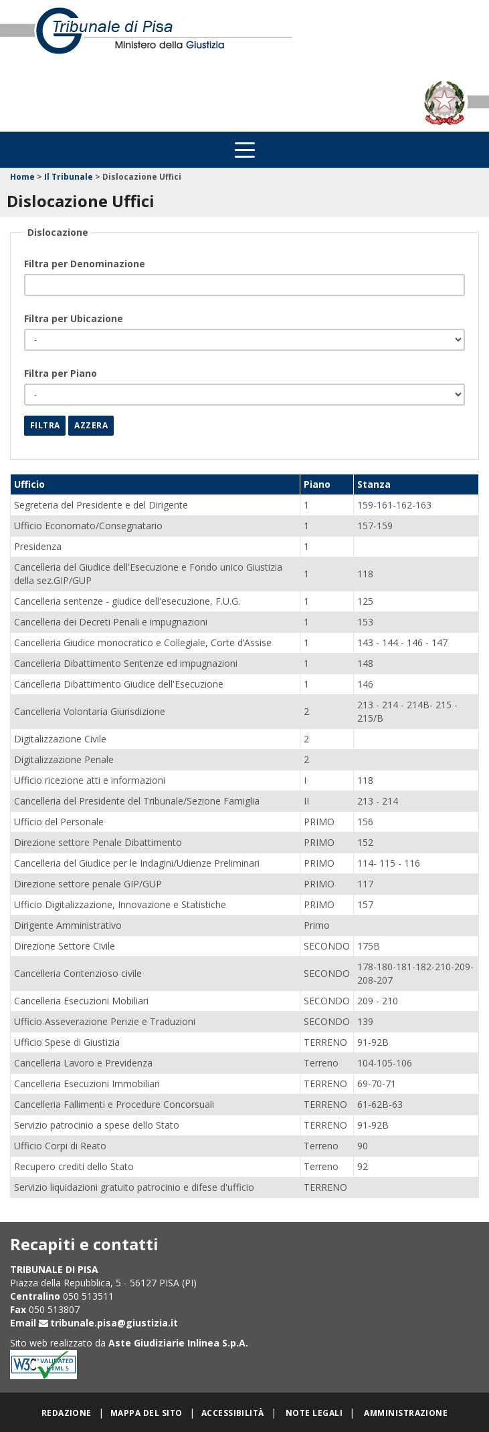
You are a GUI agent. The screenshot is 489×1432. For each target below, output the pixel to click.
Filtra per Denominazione (84, 263)
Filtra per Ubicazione (73, 318)
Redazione (66, 1413)
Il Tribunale (68, 176)
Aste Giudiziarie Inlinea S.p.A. (178, 1342)
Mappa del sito (146, 1413)
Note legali (314, 1413)
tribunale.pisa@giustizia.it (114, 1322)
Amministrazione (406, 1413)
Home (22, 176)
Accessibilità (232, 1413)
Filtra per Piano (60, 373)
